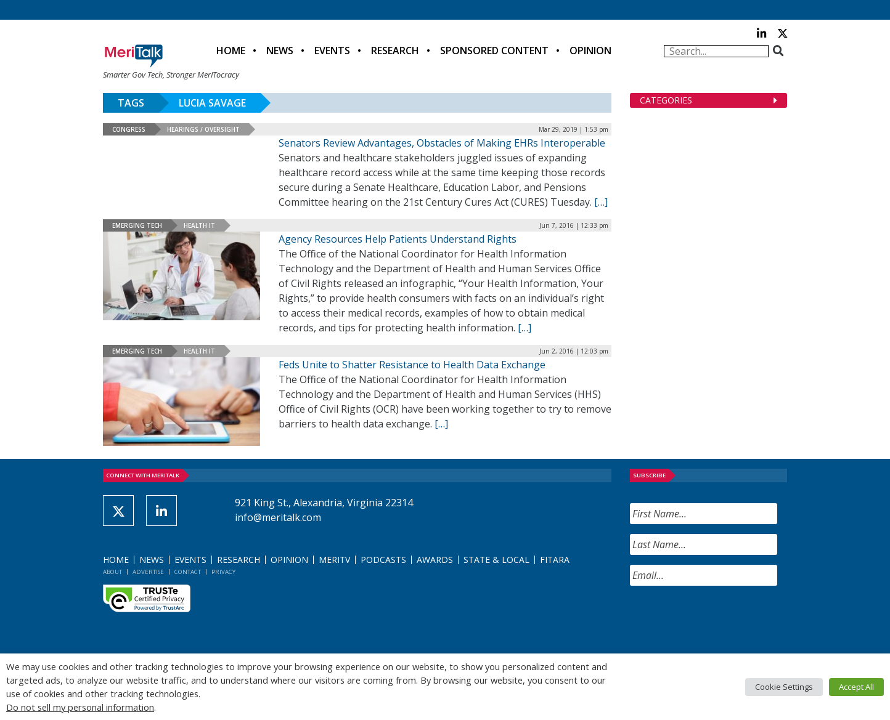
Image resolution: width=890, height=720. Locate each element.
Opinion (590, 50)
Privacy (223, 572)
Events (332, 50)
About (112, 572)
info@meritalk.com (278, 517)
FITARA (555, 559)
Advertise (148, 572)
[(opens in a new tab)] (181, 276)
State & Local (496, 559)
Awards (435, 559)
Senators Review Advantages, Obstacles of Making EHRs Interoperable (442, 143)
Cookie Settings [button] (784, 686)
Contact (187, 572)
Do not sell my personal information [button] (80, 707)
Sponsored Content (494, 50)
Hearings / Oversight (203, 129)
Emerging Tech (137, 225)
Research (395, 50)
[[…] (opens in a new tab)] (524, 327)
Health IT (199, 225)
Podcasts (383, 559)
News (279, 50)
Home (230, 50)
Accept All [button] (856, 686)
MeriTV (334, 559)
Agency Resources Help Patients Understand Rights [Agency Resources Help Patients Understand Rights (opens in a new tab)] (397, 239)
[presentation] (723, 620)
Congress (128, 129)
